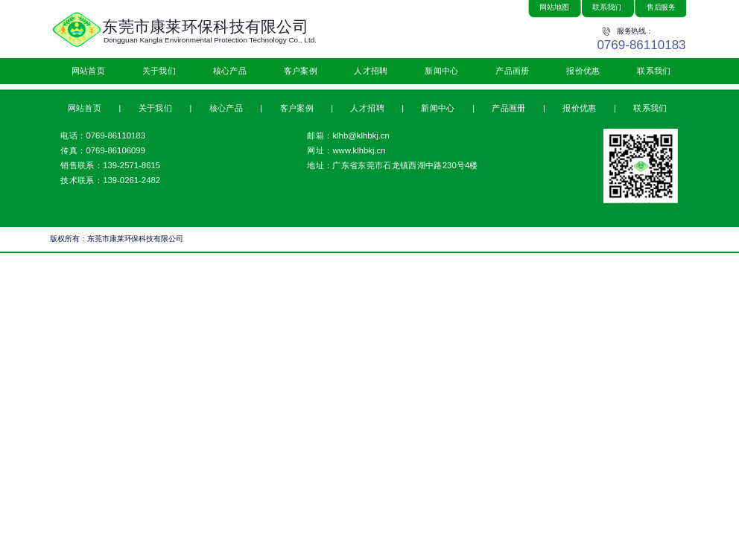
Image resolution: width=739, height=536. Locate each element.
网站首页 (88, 70)
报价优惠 (583, 70)
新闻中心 (441, 70)
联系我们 (653, 70)
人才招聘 (370, 70)
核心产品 (230, 70)
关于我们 (159, 70)
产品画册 (512, 70)
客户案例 (300, 70)
